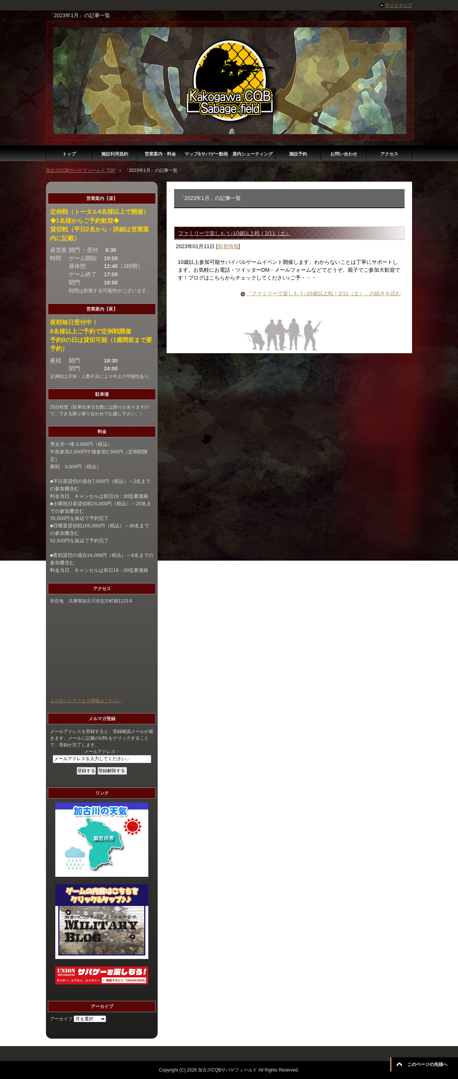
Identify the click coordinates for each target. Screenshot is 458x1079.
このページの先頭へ (427, 1064)
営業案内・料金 (160, 154)
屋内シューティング (252, 154)
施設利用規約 (114, 154)
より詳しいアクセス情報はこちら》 (86, 700)
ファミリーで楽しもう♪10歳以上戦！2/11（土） (234, 233)
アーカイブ (61, 1018)
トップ (69, 154)
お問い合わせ (343, 154)
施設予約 (298, 154)
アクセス (389, 154)
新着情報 (228, 246)
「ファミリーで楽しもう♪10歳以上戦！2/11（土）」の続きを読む (323, 293)
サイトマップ (398, 5)
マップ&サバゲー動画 (206, 154)
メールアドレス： (102, 751)
